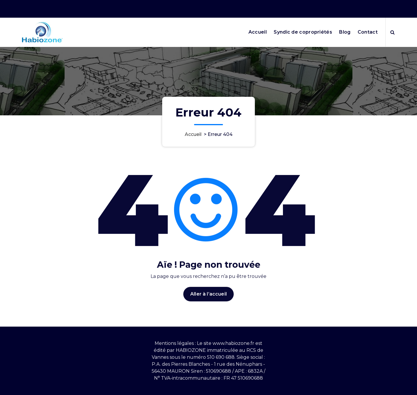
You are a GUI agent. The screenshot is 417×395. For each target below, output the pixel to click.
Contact (368, 32)
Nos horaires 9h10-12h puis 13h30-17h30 (311, 7)
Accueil (257, 32)
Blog (344, 32)
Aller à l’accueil (208, 301)
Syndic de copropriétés (303, 32)
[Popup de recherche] (392, 32)
